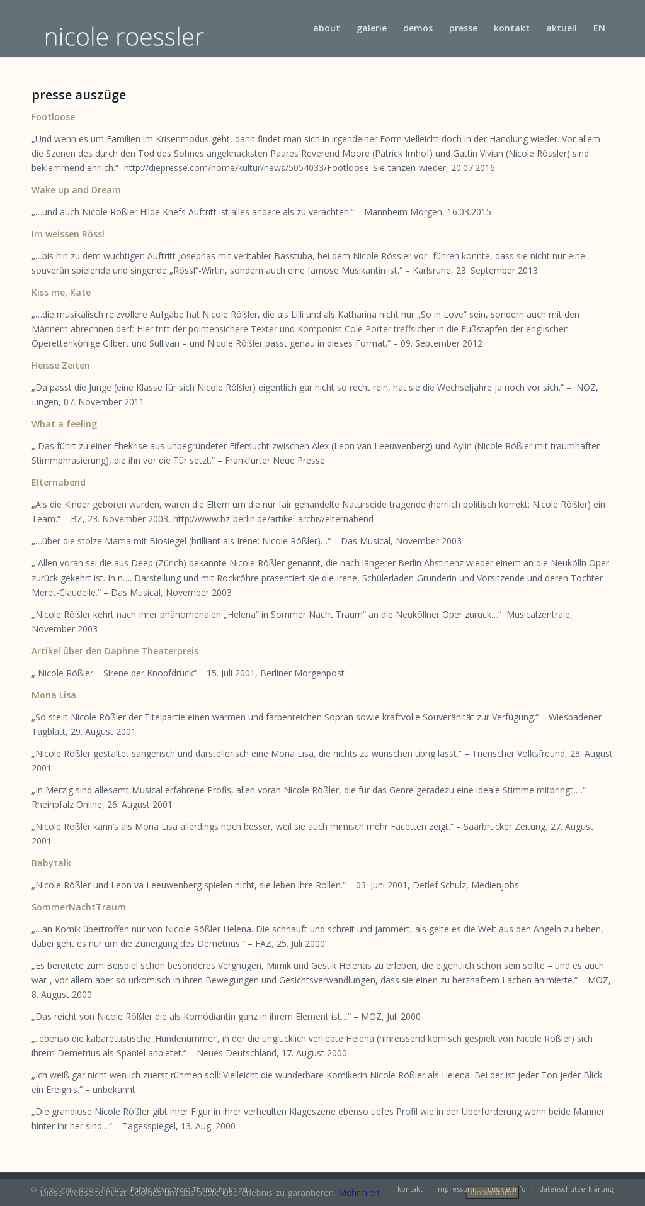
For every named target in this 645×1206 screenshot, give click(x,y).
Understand (492, 1192)
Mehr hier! (358, 1192)
